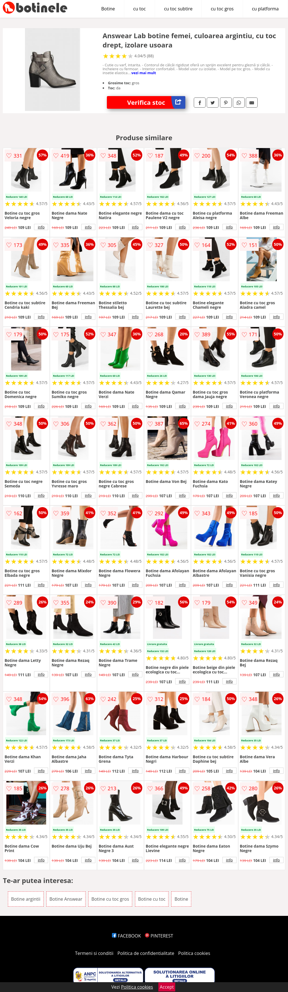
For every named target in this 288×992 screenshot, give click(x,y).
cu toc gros (222, 9)
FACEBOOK (126, 936)
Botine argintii (25, 899)
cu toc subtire (178, 9)
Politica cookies (194, 953)
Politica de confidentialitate (146, 953)
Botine (108, 9)
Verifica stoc (156, 102)
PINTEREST (159, 936)
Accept (167, 987)
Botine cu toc (151, 899)
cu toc (139, 9)
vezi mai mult (143, 72)
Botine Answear (66, 899)
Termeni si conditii (94, 953)
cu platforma (265, 9)
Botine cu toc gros (110, 899)
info (41, 227)
